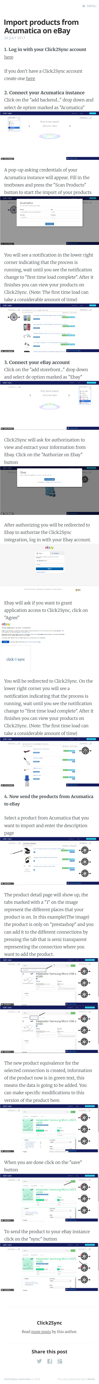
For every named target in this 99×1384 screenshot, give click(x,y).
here (8, 57)
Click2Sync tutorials (17, 1379)
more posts (41, 1331)
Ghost (91, 1379)
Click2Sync (49, 1323)
